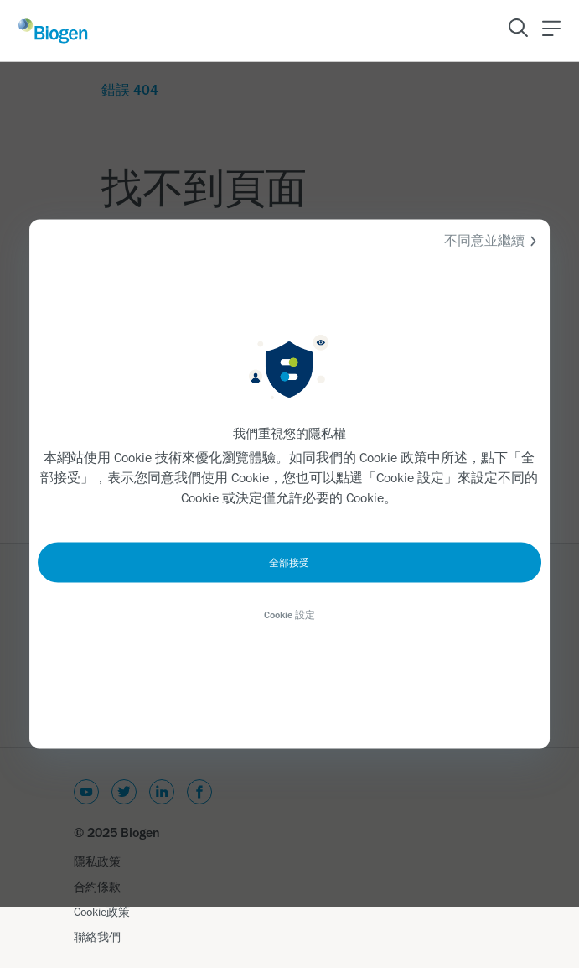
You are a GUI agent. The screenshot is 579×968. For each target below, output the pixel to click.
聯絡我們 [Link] (97, 937)
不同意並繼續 (492, 241)
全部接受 (289, 563)
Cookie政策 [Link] (102, 911)
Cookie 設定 (289, 615)
